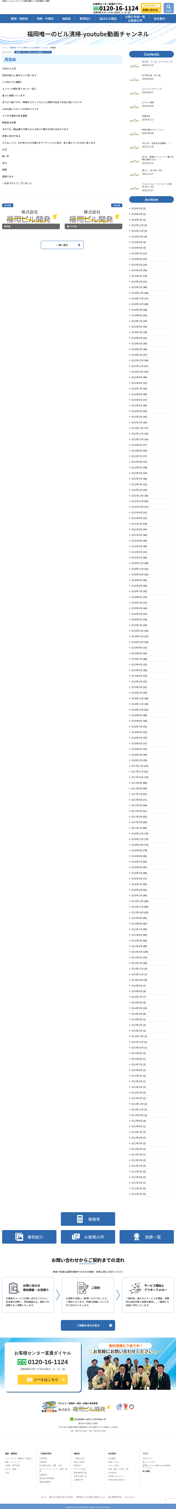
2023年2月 (136, 416)
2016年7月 (136, 861)
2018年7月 (136, 726)
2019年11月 (137, 635)
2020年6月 (136, 596)
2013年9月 (136, 1052)
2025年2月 (136, 281)
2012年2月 (136, 1159)
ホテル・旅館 (10, 1468)
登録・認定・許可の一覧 (118, 1468)
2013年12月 (137, 1035)
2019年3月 (136, 681)
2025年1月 (136, 286)
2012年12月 (137, 1103)
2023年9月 (136, 376)
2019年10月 (137, 641)
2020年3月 (136, 613)
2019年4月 (136, 675)
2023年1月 (136, 422)
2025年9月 (136, 241)
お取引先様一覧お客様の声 (135, 18)
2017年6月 (136, 799)
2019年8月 (136, 652)
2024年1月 (136, 354)
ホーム (5, 47)
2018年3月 (136, 748)
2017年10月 (137, 776)
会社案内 (159, 18)
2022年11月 (137, 433)
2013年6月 (136, 1069)
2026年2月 (136, 213)
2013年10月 (137, 1047)
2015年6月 (136, 934)
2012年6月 (136, 1137)
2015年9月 (136, 917)
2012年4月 (136, 1148)
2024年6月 (136, 326)
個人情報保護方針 (115, 1496)
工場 (7, 1472)
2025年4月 (136, 269)
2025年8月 (136, 247)
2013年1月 (136, 1097)
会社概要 (112, 1458)
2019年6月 (136, 664)
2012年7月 (136, 1131)
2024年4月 (136, 337)
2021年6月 (136, 528)
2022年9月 (136, 444)
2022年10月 (137, 438)
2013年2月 (136, 1092)
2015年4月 (136, 945)
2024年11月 (137, 298)
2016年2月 (136, 889)
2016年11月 (137, 838)
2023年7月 (136, 388)
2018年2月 (136, 754)
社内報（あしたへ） (116, 1476)
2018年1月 (136, 759)
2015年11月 (137, 906)
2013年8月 (136, 1058)
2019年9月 (136, 647)
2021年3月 (136, 545)
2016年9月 (136, 849)
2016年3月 (136, 883)
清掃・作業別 (45, 18)
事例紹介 (85, 18)
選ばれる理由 (108, 18)
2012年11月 (137, 1109)
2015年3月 (136, 951)
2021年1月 (136, 557)
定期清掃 (43, 1461)
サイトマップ (130, 1496)
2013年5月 (136, 1075)
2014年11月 (137, 973)
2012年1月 (136, 1165)
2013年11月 (137, 1041)
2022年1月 (136, 489)
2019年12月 (137, 630)
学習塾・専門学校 (12, 1465)
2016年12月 (137, 833)
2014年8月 (136, 990)
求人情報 (146, 1471)
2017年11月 (137, 771)
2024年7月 (136, 320)
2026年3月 (136, 207)
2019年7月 (136, 658)
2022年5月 (136, 467)
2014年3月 (136, 1018)
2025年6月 (136, 258)
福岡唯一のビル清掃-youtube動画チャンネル (29, 47)
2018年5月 (136, 737)
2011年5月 (136, 1170)
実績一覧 (147, 1236)
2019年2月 (136, 686)
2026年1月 (136, 219)
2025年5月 (136, 264)
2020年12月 (137, 562)
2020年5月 (136, 602)
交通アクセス (113, 1461)
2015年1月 (136, 962)
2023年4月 (136, 404)
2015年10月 (137, 911)
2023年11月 (137, 365)
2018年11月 (137, 703)
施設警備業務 (45, 1481)
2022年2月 (136, 483)
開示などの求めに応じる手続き (61, 1496)
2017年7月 (136, 793)
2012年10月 (137, 1114)
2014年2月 (136, 1024)
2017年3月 (136, 816)
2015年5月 (136, 940)
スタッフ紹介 (113, 1465)
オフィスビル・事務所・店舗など (19, 1458)
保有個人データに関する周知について (90, 1496)
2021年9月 (136, 512)
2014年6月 (136, 1002)
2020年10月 (137, 573)
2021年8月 (136, 517)
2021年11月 (137, 500)
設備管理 (43, 1474)
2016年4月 (136, 878)
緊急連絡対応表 (80, 1472)
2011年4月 (136, 1176)
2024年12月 (137, 292)
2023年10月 (137, 371)
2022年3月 (136, 478)
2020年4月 (136, 607)
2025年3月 (136, 275)
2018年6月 (136, 731)
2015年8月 (136, 923)
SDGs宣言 (112, 1472)
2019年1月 (136, 692)
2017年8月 (136, 788)
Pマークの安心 (80, 1468)
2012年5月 (136, 1142)
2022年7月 (136, 455)
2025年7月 (136, 253)
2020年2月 (136, 619)
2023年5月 (136, 399)
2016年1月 (136, 894)
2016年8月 (136, 855)
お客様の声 (88, 1236)
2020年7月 (136, 590)
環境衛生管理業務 (46, 1478)
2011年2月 (136, 1187)
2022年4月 (136, 472)
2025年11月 (137, 230)
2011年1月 (136, 1193)
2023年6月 (136, 393)
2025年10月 (137, 236)
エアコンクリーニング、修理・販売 (53, 1469)
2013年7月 (136, 1063)
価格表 (66, 18)
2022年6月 (136, 461)
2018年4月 (136, 742)
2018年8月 (136, 720)
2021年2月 (136, 551)
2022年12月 (137, 427)
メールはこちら (42, 1379)
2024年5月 (136, 331)
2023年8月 (136, 382)
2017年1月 (136, 827)
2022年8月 (136, 450)
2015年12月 (137, 900)
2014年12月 (137, 968)
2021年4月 (136, 540)
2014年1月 (136, 1030)
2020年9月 (136, 579)
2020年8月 (136, 585)
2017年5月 (136, 804)
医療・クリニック (12, 1461)
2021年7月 (136, 523)
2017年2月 (136, 821)
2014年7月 (136, 996)
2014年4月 (136, 1013)
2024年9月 (136, 309)
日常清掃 (43, 1458)
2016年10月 (137, 844)
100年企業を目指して (117, 1479)
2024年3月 (136, 343)
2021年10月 (137, 506)
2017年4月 (136, 810)
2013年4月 (136, 1080)
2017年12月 (137, 765)
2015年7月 (136, 928)
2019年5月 (136, 669)
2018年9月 (136, 714)
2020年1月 (136, 624)
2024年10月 (137, 303)
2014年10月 (137, 979)
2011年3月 (136, 1182)
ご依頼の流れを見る (88, 1325)
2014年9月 (136, 985)
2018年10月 (137, 709)
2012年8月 (136, 1125)
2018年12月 (137, 697)
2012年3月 (136, 1154)
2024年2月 (136, 348)
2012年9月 (136, 1120)
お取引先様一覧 (80, 1476)
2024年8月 (136, 314)
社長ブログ (147, 1458)
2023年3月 (136, 410)
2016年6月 (136, 866)
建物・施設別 (19, 18)
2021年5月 (136, 534)
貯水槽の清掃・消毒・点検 (50, 1465)
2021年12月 (137, 495)
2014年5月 (136, 1007)
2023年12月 (137, 359)
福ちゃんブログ (148, 1461)
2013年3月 (136, 1086)
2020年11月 (137, 568)
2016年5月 (136, 872)
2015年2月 (136, 957)
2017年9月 (136, 782)
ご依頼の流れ (79, 1458)
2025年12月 (137, 224)
